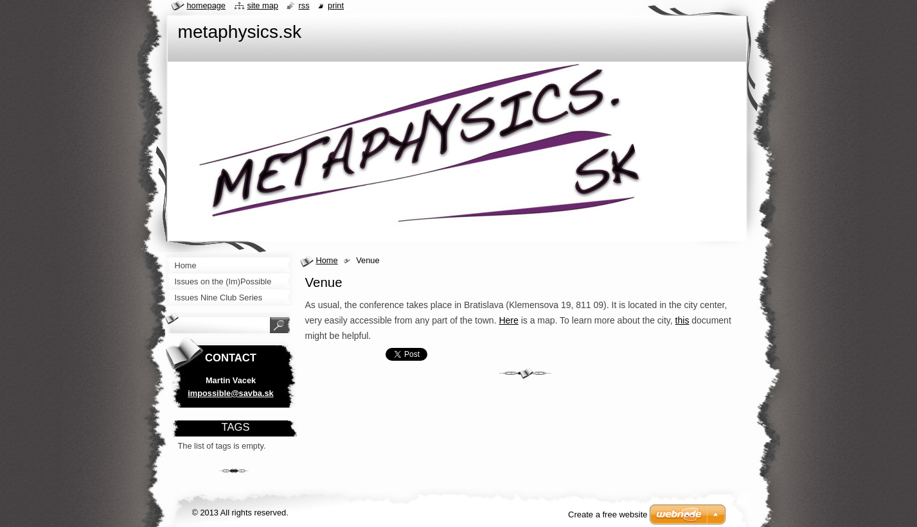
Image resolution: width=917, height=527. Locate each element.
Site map (262, 5)
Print (336, 5)
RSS (303, 5)
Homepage (206, 5)
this (682, 320)
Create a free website (608, 514)
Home (327, 260)
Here (508, 320)
